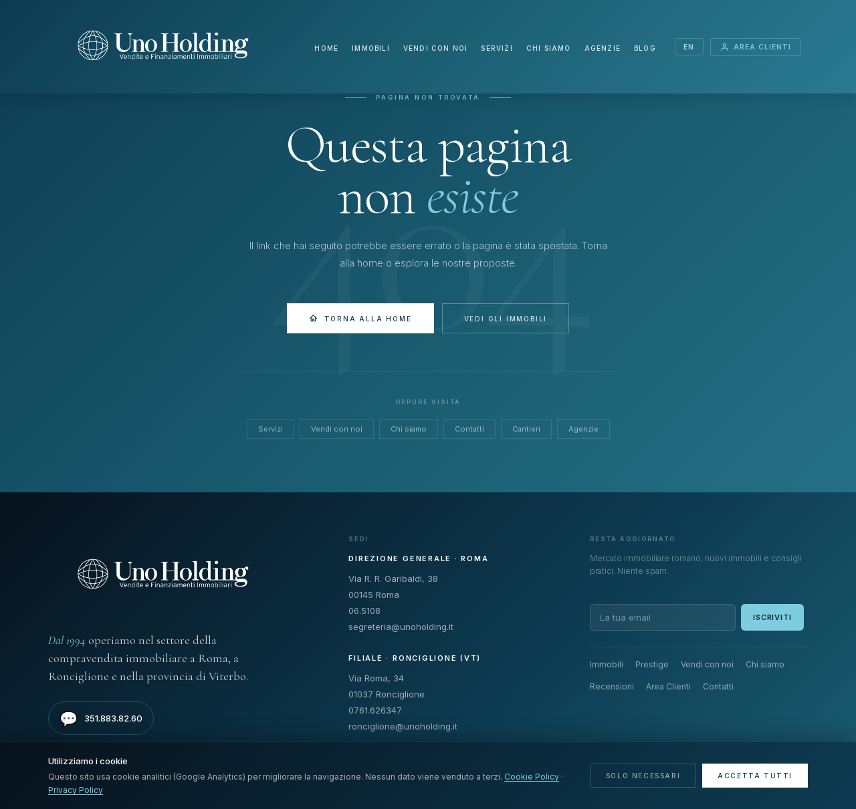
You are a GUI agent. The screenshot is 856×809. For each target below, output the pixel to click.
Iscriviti (772, 617)
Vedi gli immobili (506, 319)
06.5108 (364, 610)
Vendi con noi (435, 48)
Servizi (496, 48)
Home (326, 48)
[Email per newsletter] (663, 617)
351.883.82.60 (101, 718)
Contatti (469, 429)
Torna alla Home (360, 318)
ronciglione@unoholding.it (402, 726)
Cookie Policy (531, 777)
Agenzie (602, 48)
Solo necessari (643, 776)
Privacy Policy (75, 790)
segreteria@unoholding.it (400, 626)
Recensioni (612, 686)
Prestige (652, 664)
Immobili (371, 48)
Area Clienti (755, 47)
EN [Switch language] (689, 47)
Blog (645, 48)
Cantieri (526, 429)
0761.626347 (375, 710)
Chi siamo (548, 48)
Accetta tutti (755, 776)
